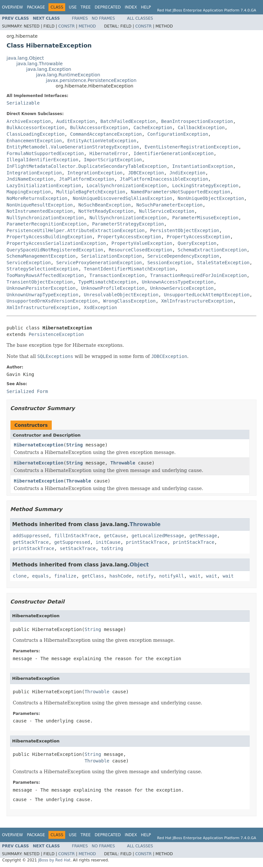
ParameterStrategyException (128, 224)
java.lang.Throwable (39, 63)
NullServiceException (167, 211)
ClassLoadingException (36, 134)
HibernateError (108, 153)
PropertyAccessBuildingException (49, 236)
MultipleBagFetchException (90, 191)
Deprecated (108, 7)
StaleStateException (223, 262)
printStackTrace (146, 542)
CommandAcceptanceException (106, 134)
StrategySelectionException (42, 268)
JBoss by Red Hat (54, 860)
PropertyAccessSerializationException (56, 243)
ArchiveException (29, 121)
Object (139, 565)
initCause (108, 542)
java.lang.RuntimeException (68, 74)
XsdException (100, 307)
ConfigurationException (177, 134)
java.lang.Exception (48, 69)
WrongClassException (129, 301)
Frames (80, 18)
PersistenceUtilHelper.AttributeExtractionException (75, 230)
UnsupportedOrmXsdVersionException (52, 301)
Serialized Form (27, 391)
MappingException (29, 191)
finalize (65, 576)
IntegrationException (34, 172)
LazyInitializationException (44, 185)
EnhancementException (34, 140)
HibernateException (39, 444)
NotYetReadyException (106, 211)
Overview (12, 7)
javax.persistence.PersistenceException (91, 80)
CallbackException (201, 127)
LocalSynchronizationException (126, 185)
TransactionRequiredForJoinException (198, 275)
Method (87, 26)
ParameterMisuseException (205, 217)
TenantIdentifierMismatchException (129, 268)
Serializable (23, 103)
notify (145, 576)
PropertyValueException (141, 243)
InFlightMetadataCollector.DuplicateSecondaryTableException (87, 166)
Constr (66, 26)
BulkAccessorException (36, 127)
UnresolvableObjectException (121, 294)
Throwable (122, 462)
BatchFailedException (128, 121)
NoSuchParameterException (169, 204)
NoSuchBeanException (104, 204)
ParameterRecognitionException (46, 224)
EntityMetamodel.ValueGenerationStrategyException (73, 146)
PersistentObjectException (184, 230)
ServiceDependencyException (183, 256)
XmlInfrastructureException (197, 301)
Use (73, 7)
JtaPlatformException (86, 179)
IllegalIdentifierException (42, 159)
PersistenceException (56, 334)
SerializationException (111, 256)
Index (131, 7)
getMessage (203, 535)
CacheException (153, 127)
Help (146, 7)
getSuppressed (72, 542)
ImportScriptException (113, 159)
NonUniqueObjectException (211, 198)
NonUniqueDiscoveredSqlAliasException (122, 198)
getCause (115, 535)
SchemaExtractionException (212, 249)
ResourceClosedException (140, 249)
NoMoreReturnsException (37, 198)
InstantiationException (202, 166)
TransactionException (117, 275)
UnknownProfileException (113, 288)
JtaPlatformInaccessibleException (164, 179)
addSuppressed (31, 535)
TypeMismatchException (107, 282)
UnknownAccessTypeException (178, 282)
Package (36, 7)
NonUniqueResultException (40, 204)
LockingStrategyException (205, 185)
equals (40, 576)
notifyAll (171, 576)
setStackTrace (78, 548)
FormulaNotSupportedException (45, 153)
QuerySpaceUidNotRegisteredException (55, 249)
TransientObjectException (40, 282)
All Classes (140, 18)
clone (20, 576)
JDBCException (146, 172)
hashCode (120, 576)
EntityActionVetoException (101, 140)
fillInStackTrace (76, 535)
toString (112, 548)
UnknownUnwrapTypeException (42, 294)
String (74, 444)
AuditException (75, 121)
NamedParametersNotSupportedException (180, 191)
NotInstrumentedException (40, 211)
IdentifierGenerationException (174, 153)
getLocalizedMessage (157, 535)
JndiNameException (30, 179)
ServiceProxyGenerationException (99, 262)
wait (195, 576)
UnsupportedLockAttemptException (206, 294)
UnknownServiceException (182, 288)
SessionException (169, 262)
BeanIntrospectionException (197, 121)
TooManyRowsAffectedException (45, 275)
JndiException (187, 172)
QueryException (197, 243)
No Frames (103, 18)
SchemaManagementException (41, 256)
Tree (86, 7)
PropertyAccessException (129, 236)
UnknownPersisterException (41, 288)
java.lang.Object (25, 58)
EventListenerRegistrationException (191, 146)
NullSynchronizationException (45, 217)
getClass (93, 576)
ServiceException (29, 262)
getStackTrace (31, 542)
